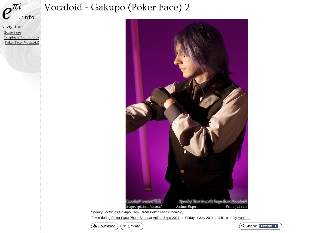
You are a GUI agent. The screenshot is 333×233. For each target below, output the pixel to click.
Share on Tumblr (268, 226)
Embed (131, 226)
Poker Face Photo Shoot (130, 218)
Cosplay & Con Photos (21, 37)
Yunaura (244, 218)
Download (104, 226)
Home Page (12, 33)
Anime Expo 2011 (166, 218)
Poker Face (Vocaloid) (166, 212)
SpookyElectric (102, 212)
